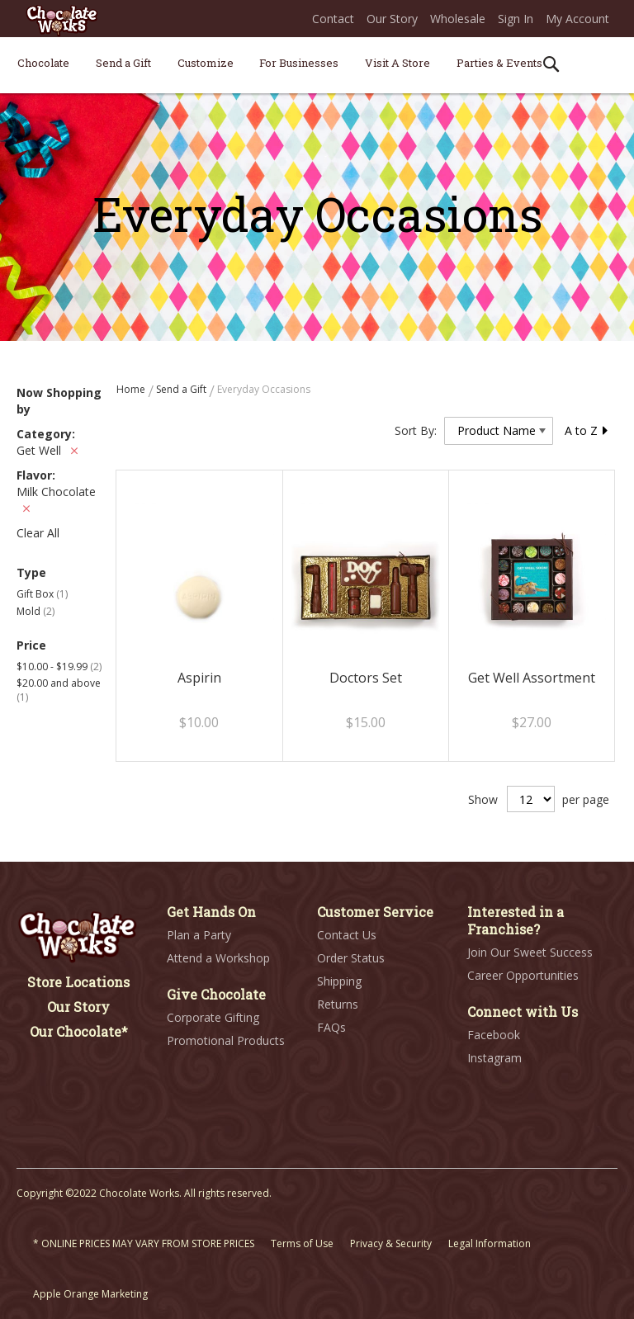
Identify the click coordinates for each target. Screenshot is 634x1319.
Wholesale (457, 18)
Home (132, 389)
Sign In (515, 18)
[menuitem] (43, 62)
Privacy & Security (391, 1243)
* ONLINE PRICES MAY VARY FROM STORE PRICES (143, 1243)
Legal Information (489, 1243)
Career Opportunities (523, 975)
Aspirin (199, 678)
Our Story (392, 18)
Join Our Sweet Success (530, 952)
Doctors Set (365, 678)
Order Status (351, 958)
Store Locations (78, 981)
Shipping (339, 981)
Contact (333, 18)
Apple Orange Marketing (90, 1294)
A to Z (587, 430)
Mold (35, 611)
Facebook (493, 1034)
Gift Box (42, 594)
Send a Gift (182, 389)
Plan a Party (199, 935)
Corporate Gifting (213, 1017)
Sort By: (416, 430)
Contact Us (346, 935)
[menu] (317, 65)
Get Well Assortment (531, 678)
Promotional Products (226, 1040)
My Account (577, 18)
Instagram (494, 1058)
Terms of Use (302, 1243)
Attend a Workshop (218, 958)
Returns (337, 1004)
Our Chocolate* (79, 1031)
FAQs (331, 1027)
